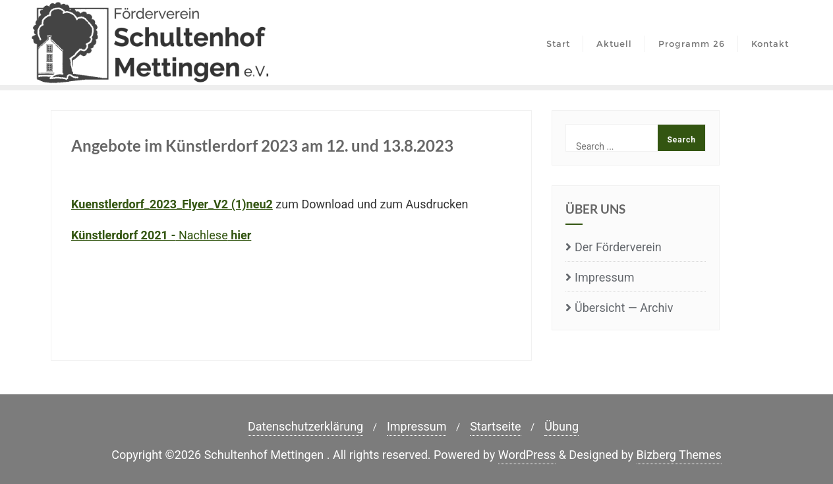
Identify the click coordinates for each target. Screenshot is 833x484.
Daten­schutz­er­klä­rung (305, 426)
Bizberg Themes (679, 455)
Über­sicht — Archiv (624, 308)
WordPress (527, 455)
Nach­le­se (161, 235)
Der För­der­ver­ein (618, 247)
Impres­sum (605, 277)
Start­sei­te (495, 426)
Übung (561, 426)
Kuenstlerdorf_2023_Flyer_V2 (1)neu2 (172, 204)
